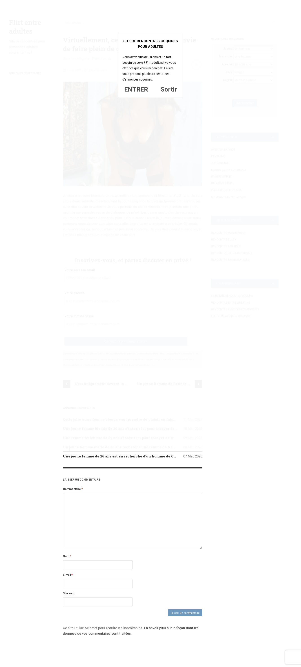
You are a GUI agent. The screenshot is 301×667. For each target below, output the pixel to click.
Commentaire (73, 489)
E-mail (68, 575)
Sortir (169, 89)
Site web (68, 593)
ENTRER (136, 89)
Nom (67, 556)
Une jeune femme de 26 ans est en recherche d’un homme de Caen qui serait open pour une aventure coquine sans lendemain (174, 456)
